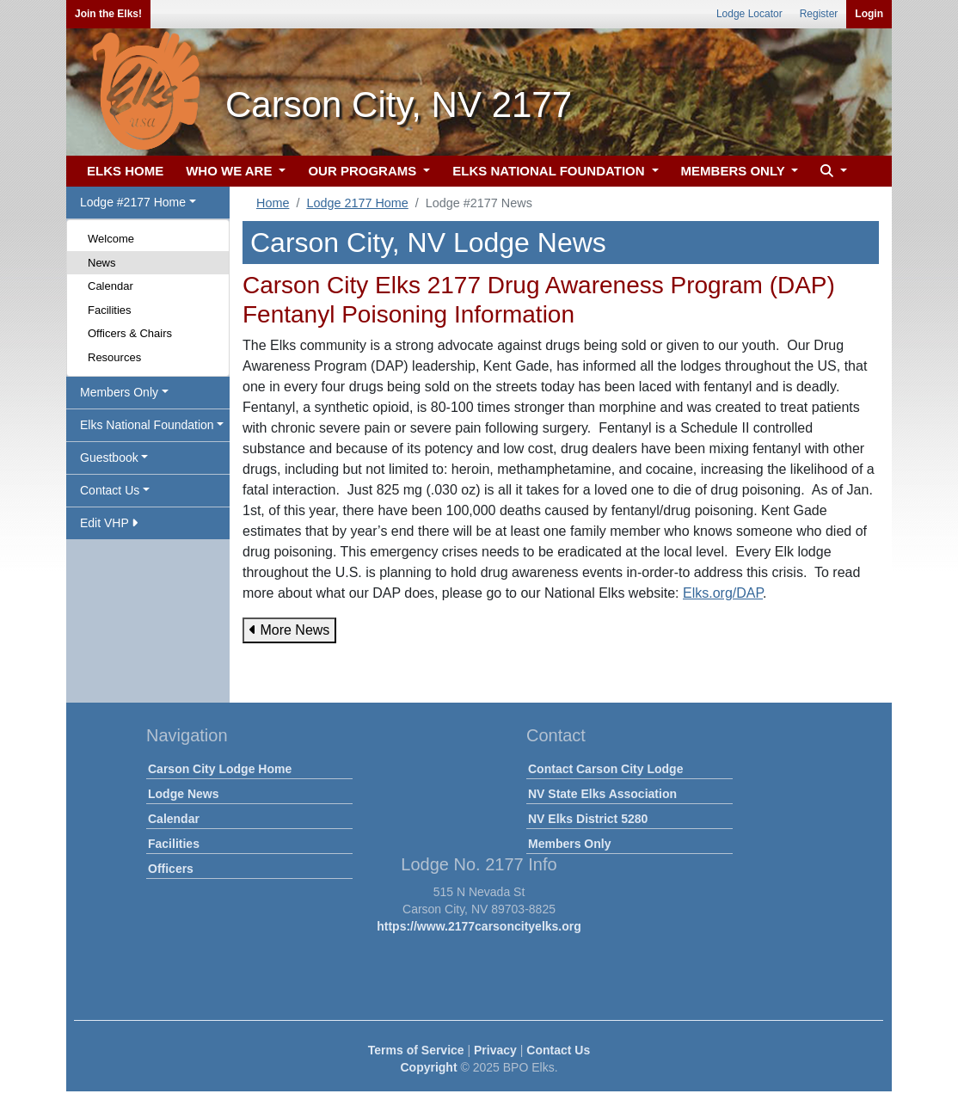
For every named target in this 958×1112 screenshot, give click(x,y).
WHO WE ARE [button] (230, 170)
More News (289, 630)
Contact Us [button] (109, 490)
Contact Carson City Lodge (605, 769)
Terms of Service (416, 1050)
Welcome (111, 238)
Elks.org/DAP (723, 593)
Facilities (110, 310)
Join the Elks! (108, 14)
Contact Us (558, 1050)
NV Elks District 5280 (588, 819)
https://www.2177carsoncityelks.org (479, 926)
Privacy (495, 1050)
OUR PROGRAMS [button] (364, 170)
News (102, 262)
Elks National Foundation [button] (147, 425)
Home (272, 203)
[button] (832, 171)
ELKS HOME (125, 170)
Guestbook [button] (109, 457)
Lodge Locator (749, 14)
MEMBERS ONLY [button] (735, 170)
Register (819, 14)
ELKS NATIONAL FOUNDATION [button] (550, 170)
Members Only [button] (119, 392)
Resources (114, 357)
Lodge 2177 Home (357, 203)
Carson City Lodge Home (220, 769)
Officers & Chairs (130, 333)
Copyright (428, 1067)
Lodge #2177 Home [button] (133, 202)
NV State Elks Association (602, 794)
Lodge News (183, 794)
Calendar (110, 286)
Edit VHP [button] (109, 523)
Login (869, 14)
